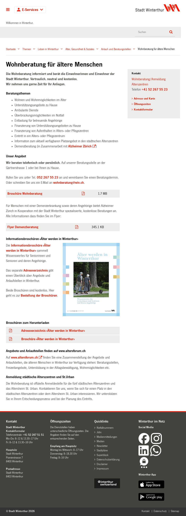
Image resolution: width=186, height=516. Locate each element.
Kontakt (145, 511)
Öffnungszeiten (142, 104)
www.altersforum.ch (24, 357)
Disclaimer (102, 464)
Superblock (102, 455)
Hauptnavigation (8, 10)
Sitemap (175, 511)
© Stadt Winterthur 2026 (20, 511)
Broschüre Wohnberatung (24, 193)
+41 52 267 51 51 (33, 434)
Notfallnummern (105, 427)
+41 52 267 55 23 (155, 89)
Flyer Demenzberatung (22, 227)
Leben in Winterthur (48, 49)
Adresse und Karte (144, 98)
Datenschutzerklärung (108, 459)
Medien (100, 441)
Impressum (103, 468)
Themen (26, 49)
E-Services (30, 10)
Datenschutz (160, 511)
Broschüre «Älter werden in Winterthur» (48, 339)
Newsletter (102, 445)
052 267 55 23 (47, 177)
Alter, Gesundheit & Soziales (79, 49)
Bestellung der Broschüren (39, 295)
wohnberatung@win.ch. (69, 182)
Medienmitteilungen (107, 436)
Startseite (11, 49)
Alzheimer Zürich (80, 146)
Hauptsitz (11, 449)
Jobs (99, 432)
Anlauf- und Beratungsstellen (116, 49)
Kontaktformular (143, 109)
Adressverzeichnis (35, 270)
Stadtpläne (102, 450)
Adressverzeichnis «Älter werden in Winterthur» (53, 330)
